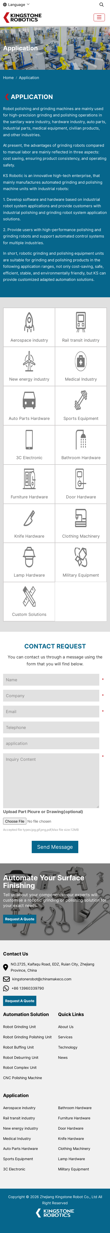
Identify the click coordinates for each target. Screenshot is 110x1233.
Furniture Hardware (29, 496)
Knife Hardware (29, 536)
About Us (65, 1026)
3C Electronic (29, 457)
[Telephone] (51, 727)
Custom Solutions (29, 614)
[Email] (51, 711)
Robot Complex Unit (20, 1067)
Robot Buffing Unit (18, 1047)
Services (65, 1037)
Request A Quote (19, 919)
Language (14, 4)
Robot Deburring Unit (20, 1057)
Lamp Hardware (29, 575)
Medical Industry (81, 379)
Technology (68, 1047)
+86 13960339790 (28, 988)
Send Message (55, 847)
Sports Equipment (80, 418)
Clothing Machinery (81, 536)
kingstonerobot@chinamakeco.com (41, 979)
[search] (101, 4)
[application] (51, 743)
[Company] (51, 696)
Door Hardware (81, 496)
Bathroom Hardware (81, 457)
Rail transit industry (81, 340)
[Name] (51, 680)
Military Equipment (81, 575)
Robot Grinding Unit (19, 1026)
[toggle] (99, 17)
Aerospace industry (29, 340)
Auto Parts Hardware (29, 418)
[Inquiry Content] (51, 780)
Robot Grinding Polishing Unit (27, 1037)
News (63, 1057)
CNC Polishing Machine (22, 1078)
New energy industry (29, 379)
